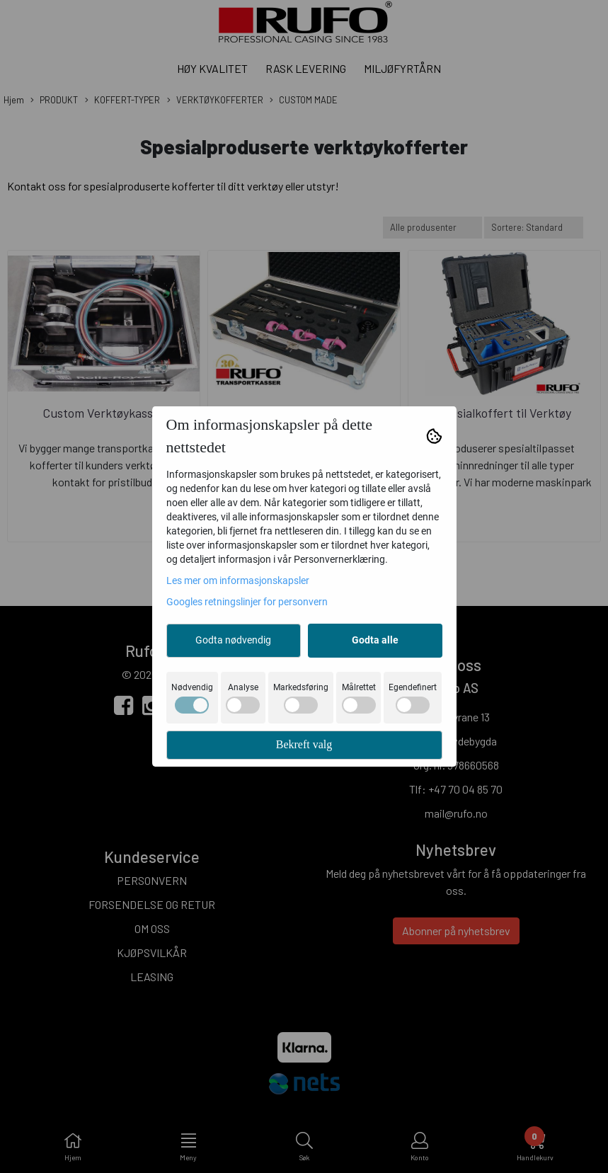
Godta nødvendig (233, 640)
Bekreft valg (304, 744)
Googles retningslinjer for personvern (247, 601)
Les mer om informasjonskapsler (237, 580)
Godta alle (375, 640)
